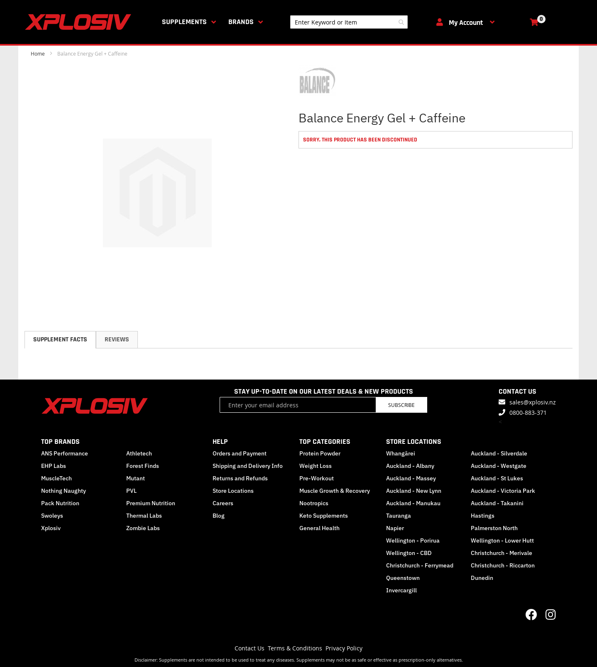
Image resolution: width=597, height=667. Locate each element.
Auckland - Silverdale (499, 453)
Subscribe (401, 405)
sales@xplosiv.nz (532, 402)
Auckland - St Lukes (497, 478)
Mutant (135, 478)
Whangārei (400, 453)
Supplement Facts (60, 339)
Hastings (482, 515)
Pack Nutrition (60, 503)
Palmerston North (494, 528)
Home (38, 53)
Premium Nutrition (150, 503)
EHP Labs (53, 466)
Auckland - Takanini (497, 503)
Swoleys (52, 515)
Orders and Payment (240, 453)
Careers (223, 503)
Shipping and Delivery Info (248, 466)
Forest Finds (142, 466)
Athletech (139, 453)
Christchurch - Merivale (501, 553)
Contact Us (249, 648)
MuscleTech (56, 478)
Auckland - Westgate (498, 466)
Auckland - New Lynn (413, 490)
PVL (131, 490)
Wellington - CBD (409, 553)
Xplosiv (51, 528)
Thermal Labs (144, 515)
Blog (219, 515)
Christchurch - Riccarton (503, 565)
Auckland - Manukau (413, 503)
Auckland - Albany (410, 466)
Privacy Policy (343, 648)
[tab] (60, 339)
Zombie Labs (143, 528)
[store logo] (79, 22)
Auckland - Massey (411, 478)
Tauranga (398, 515)
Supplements (184, 22)
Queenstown (403, 578)
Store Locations (233, 490)
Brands (241, 22)
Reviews (117, 339)
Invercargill (401, 590)
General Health (319, 528)
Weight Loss (315, 466)
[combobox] (349, 22)
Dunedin (482, 578)
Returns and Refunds (240, 478)
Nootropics (313, 503)
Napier (395, 528)
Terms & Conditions (295, 648)
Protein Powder (319, 453)
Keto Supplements (323, 515)
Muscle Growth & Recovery (334, 490)
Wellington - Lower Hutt (502, 540)
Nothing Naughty (63, 490)
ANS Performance (64, 453)
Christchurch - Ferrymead (419, 565)
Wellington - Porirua (413, 540)
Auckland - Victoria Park (503, 490)
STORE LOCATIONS (413, 441)
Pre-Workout (316, 478)
